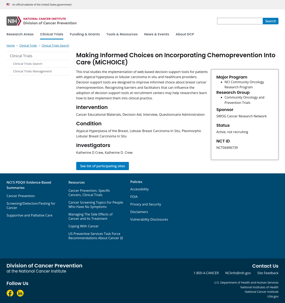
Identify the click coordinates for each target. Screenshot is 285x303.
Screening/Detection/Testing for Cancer (31, 205)
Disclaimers (139, 212)
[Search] (270, 21)
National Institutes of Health (259, 287)
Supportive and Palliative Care (30, 215)
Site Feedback (267, 273)
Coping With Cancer (83, 226)
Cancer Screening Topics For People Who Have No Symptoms (95, 204)
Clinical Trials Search (27, 64)
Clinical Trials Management (32, 71)
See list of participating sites (102, 166)
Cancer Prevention (21, 196)
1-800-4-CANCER (206, 273)
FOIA (134, 196)
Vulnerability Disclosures (149, 219)
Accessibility (139, 189)
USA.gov (272, 296)
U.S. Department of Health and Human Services (246, 282)
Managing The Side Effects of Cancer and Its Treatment (90, 216)
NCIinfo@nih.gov (238, 273)
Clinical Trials (21, 55)
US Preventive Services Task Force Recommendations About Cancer (94, 235)
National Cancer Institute (261, 292)
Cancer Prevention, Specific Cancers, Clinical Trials (89, 192)
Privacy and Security (145, 204)
